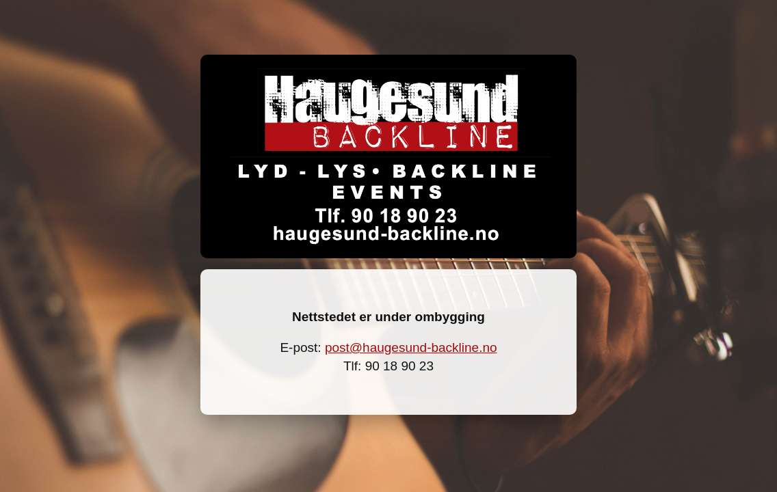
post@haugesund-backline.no (411, 347)
